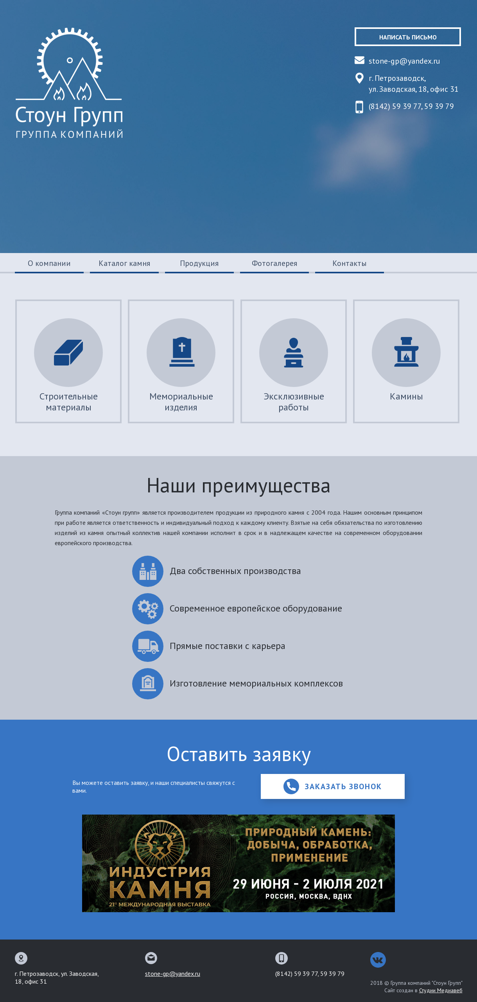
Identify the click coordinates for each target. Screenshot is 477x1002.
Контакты (349, 263)
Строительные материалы (68, 365)
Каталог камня (124, 263)
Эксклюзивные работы (293, 365)
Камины (406, 360)
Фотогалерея (274, 263)
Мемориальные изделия (181, 365)
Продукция (199, 263)
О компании (49, 263)
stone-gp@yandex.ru (404, 61)
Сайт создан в (423, 990)
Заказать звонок (332, 786)
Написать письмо (408, 37)
